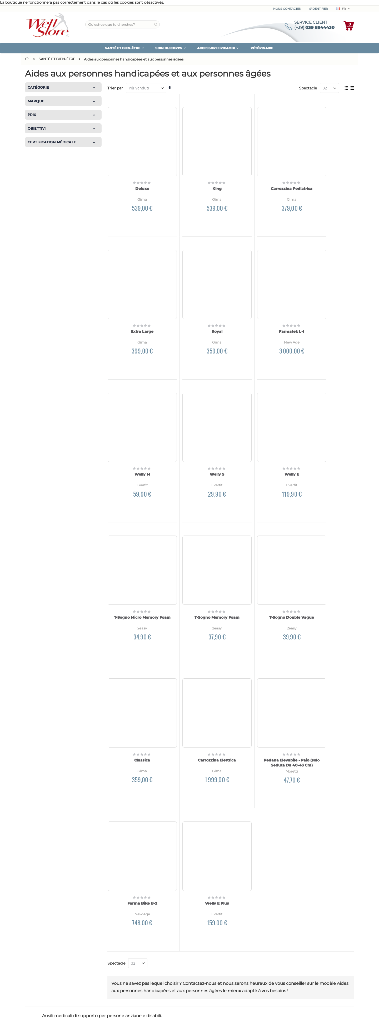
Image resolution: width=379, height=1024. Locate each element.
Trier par (115, 88)
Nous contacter (287, 9)
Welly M (262, 308)
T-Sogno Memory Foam (262, 439)
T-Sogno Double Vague (325, 439)
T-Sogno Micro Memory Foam (199, 439)
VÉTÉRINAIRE (262, 48)
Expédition (123, 937)
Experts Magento (71, 1015)
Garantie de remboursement (308, 931)
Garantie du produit (300, 937)
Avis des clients (44, 942)
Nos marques (41, 956)
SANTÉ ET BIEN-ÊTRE (57, 59)
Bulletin (205, 944)
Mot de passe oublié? (217, 958)
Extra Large (325, 176)
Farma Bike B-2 (325, 570)
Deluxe (136, 176)
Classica (136, 570)
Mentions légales (297, 975)
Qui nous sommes (47, 936)
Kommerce (48, 1015)
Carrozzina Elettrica (199, 570)
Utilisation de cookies (301, 951)
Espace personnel (214, 931)
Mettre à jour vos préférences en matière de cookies (309, 960)
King (199, 176)
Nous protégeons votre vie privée (312, 944)
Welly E (136, 439)
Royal (136, 308)
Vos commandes (213, 937)
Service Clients (212, 951)
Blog (34, 963)
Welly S (325, 308)
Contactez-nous (43, 970)
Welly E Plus (325, 701)
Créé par (32, 1015)
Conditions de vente (300, 968)
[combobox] (122, 24)
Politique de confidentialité (269, 890)
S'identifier (318, 9)
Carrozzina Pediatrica (262, 176)
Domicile (28, 59)
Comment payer (128, 931)
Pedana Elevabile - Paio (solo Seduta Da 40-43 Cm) (262, 573)
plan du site (40, 949)
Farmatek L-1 (199, 308)
